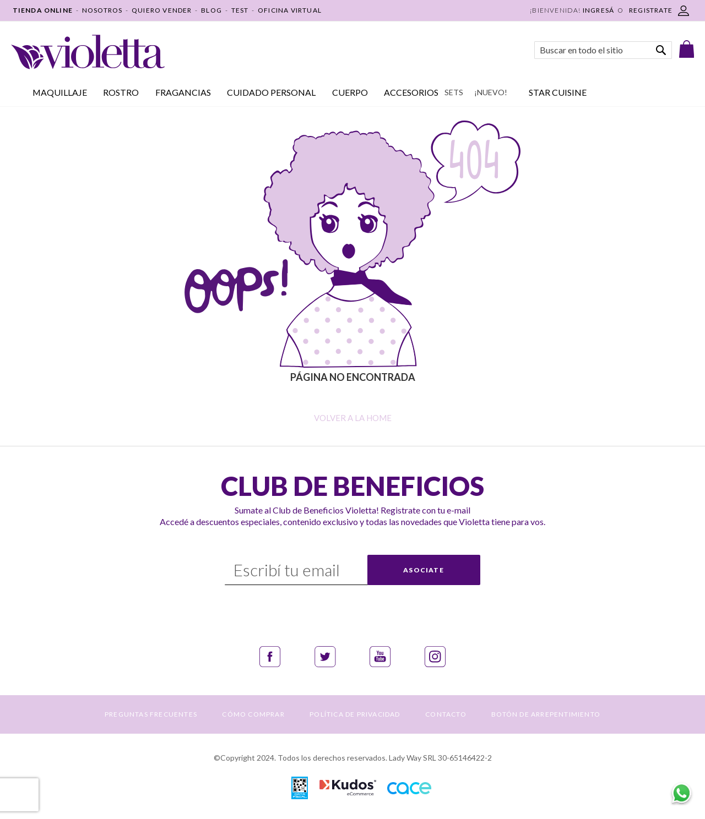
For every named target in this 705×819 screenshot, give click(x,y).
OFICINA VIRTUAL (290, 10)
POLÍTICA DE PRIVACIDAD (355, 714)
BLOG (211, 10)
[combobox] (603, 50)
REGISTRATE (651, 10)
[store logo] (88, 52)
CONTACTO (446, 714)
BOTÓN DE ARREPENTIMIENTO (545, 714)
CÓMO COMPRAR (253, 714)
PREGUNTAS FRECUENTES (151, 714)
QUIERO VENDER (162, 10)
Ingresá (598, 10)
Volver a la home (353, 418)
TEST (240, 10)
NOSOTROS (102, 10)
